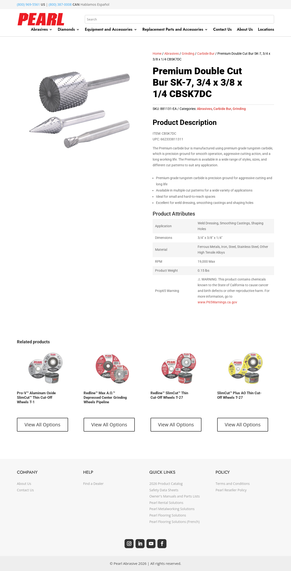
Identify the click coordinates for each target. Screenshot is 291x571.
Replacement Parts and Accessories (172, 30)
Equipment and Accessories (108, 30)
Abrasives (39, 30)
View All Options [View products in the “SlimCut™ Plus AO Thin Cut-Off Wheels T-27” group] (243, 424)
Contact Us (222, 30)
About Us (245, 30)
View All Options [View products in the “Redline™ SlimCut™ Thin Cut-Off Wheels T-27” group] (176, 424)
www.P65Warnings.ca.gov (217, 302)
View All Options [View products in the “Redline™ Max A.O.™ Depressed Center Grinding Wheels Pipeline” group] (109, 424)
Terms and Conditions (233, 483)
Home (157, 53)
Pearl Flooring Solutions (167, 515)
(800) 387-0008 (60, 4)
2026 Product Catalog (166, 483)
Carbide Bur (206, 53)
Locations (266, 30)
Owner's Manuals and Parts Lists (174, 496)
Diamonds (66, 30)
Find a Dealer (93, 483)
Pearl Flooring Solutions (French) (174, 521)
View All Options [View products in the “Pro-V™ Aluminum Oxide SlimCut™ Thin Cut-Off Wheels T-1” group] (42, 424)
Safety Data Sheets (163, 490)
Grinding (188, 53)
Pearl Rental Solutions (166, 502)
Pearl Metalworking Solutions (172, 509)
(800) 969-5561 (28, 4)
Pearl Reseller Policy (231, 490)
